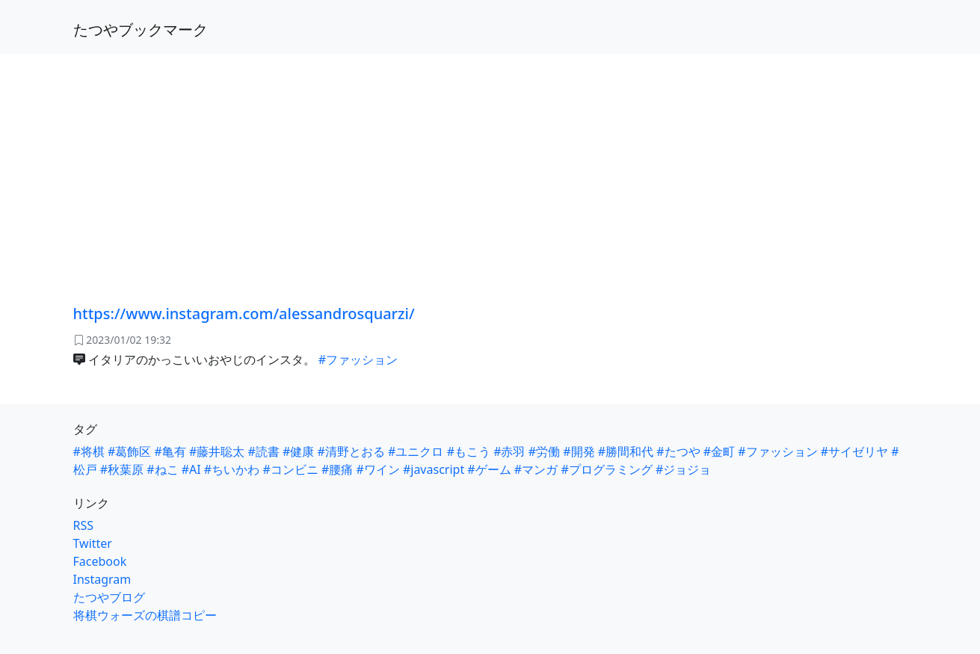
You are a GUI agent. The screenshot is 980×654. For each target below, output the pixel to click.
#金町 (719, 451)
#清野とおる (351, 451)
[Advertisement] (490, 164)
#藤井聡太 (216, 451)
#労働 (544, 451)
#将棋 (89, 451)
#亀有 (170, 451)
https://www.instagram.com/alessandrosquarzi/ (244, 313)
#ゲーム (489, 469)
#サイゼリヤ (854, 451)
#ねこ (162, 469)
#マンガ (536, 469)
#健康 (298, 451)
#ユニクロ (415, 451)
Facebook (100, 561)
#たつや (678, 451)
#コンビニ (290, 469)
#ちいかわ (231, 469)
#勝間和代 (625, 451)
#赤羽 (509, 451)
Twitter (92, 543)
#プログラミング (606, 469)
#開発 (578, 451)
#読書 (264, 451)
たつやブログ (109, 597)
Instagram (102, 579)
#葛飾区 (129, 451)
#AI (191, 469)
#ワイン (377, 469)
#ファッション (358, 359)
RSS (83, 525)
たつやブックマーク (140, 29)
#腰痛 (337, 469)
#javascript (433, 469)
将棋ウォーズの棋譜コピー (145, 615)
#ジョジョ (683, 469)
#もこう (468, 451)
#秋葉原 (122, 469)
